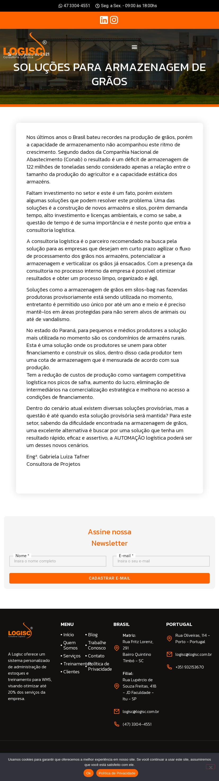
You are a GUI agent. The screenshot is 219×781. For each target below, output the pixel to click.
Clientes (71, 671)
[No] (210, 766)
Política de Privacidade (97, 666)
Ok (88, 773)
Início (68, 634)
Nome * (22, 555)
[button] (134, 46)
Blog (93, 634)
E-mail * (126, 555)
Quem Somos (70, 645)
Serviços (72, 655)
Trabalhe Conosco (97, 645)
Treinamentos (72, 663)
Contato (96, 655)
